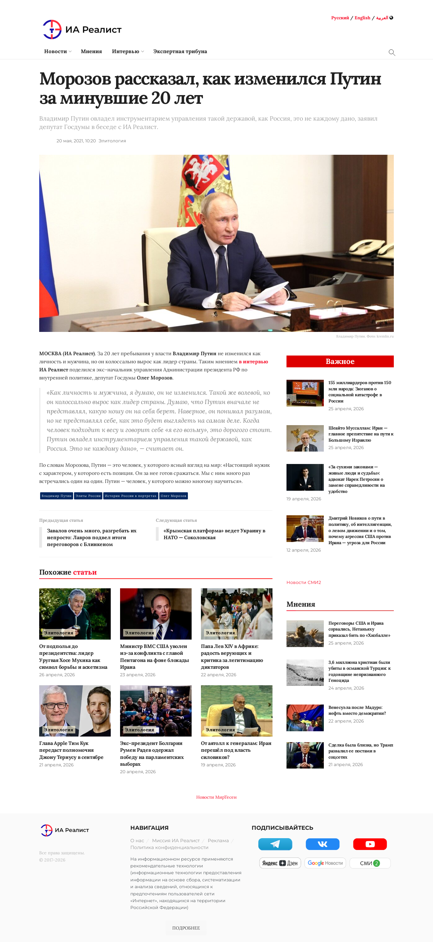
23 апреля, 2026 (138, 675)
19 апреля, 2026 (218, 765)
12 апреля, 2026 (303, 550)
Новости (55, 51)
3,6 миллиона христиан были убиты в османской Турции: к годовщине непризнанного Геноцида (359, 671)
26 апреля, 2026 (57, 675)
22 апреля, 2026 (218, 675)
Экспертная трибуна (180, 51)
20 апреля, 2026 (138, 772)
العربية (382, 18)
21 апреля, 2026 (56, 765)
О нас (137, 840)
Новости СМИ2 (303, 582)
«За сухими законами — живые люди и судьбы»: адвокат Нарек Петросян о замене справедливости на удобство (356, 479)
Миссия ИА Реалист (176, 840)
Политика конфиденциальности (169, 847)
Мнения (91, 51)
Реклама (218, 840)
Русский (340, 18)
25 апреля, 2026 (346, 408)
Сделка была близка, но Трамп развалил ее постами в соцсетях (360, 751)
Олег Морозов (173, 496)
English (362, 18)
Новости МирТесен (216, 797)
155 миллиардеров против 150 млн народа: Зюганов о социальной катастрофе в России (359, 392)
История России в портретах (130, 496)
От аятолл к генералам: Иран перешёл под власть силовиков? (236, 750)
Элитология (112, 141)
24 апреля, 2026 (346, 688)
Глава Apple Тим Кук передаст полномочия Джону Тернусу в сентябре (71, 750)
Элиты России (88, 496)
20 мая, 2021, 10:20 (76, 141)
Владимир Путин (57, 496)
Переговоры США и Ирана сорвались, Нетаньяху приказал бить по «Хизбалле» (359, 629)
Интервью (125, 51)
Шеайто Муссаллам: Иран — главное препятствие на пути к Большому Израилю (360, 434)
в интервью (253, 361)
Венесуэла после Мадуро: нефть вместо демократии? (357, 710)
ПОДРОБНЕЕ (186, 928)
